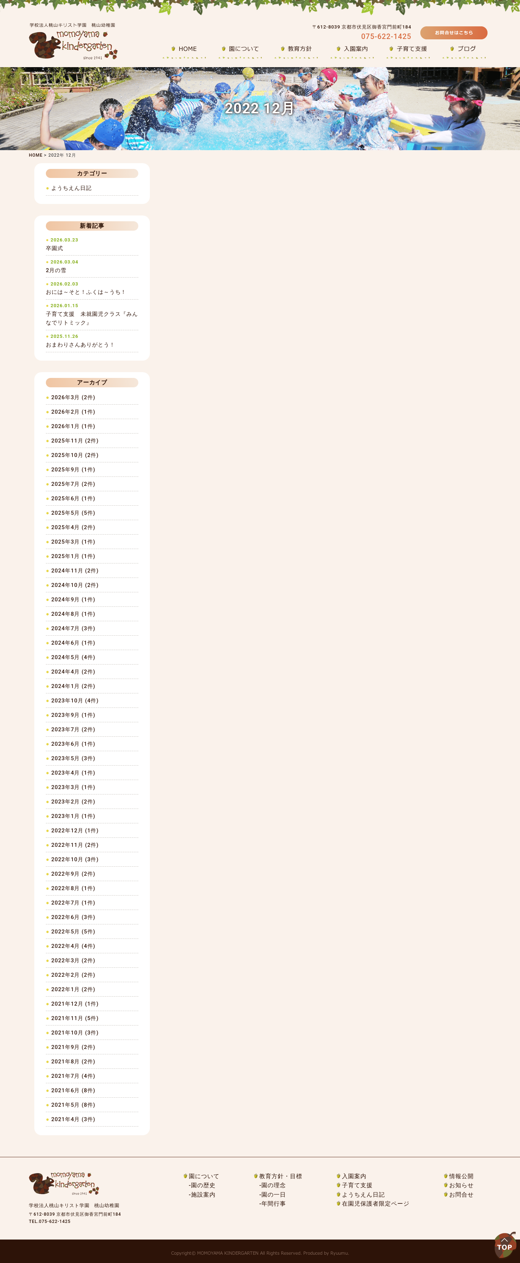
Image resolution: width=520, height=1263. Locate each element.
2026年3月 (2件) (73, 397)
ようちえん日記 (71, 188)
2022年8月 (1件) (73, 888)
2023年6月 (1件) (73, 744)
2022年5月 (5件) (73, 931)
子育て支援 (357, 1185)
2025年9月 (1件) (73, 469)
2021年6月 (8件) (73, 1090)
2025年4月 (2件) (73, 527)
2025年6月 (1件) (73, 498)
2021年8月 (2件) (73, 1061)
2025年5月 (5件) (73, 513)
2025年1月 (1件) (73, 556)
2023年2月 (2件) (73, 801)
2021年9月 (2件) (73, 1047)
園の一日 (273, 1194)
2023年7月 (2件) (73, 729)
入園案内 (354, 1176)
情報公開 (461, 1176)
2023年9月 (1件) (73, 715)
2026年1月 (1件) (73, 426)
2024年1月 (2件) (73, 686)
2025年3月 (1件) (73, 542)
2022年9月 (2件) (73, 874)
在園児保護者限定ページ (376, 1203)
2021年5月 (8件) (73, 1105)
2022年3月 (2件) (73, 960)
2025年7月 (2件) (73, 484)
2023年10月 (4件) (75, 700)
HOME (36, 155)
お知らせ (461, 1185)
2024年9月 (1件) (73, 599)
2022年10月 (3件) (75, 859)
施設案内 (203, 1194)
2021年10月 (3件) (75, 1032)
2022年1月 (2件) (73, 989)
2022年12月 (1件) (75, 830)
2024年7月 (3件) (73, 628)
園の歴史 (203, 1185)
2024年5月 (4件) (73, 657)
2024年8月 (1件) (73, 614)
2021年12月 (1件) (75, 1004)
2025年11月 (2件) (75, 440)
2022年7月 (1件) (73, 903)
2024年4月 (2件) (73, 671)
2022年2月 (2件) (73, 975)
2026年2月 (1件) (73, 412)
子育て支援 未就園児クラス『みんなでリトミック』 (92, 314)
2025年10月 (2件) (75, 455)
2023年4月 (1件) (73, 773)
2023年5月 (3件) (73, 758)
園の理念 (273, 1185)
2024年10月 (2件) (75, 585)
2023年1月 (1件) (73, 816)
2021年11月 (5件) (75, 1018)
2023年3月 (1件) (73, 787)
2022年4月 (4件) (73, 946)
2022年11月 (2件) (75, 845)
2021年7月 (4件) (73, 1076)
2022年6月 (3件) (73, 917)
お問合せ (461, 1194)
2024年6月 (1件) (73, 643)
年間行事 (273, 1203)
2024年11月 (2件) (75, 570)
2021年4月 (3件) (73, 1119)
